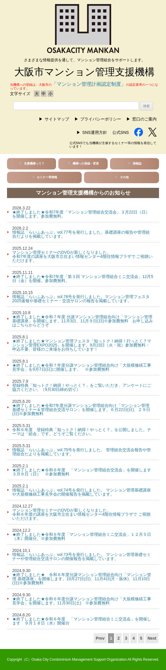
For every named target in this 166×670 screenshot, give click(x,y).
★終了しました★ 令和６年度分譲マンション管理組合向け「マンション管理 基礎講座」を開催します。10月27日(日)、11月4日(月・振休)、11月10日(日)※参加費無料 (81, 578)
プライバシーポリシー (100, 119)
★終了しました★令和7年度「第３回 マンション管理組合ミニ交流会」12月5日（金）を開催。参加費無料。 (82, 278)
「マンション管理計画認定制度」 (89, 84)
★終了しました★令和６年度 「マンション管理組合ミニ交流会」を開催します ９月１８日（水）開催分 (81, 621)
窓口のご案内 (144, 119)
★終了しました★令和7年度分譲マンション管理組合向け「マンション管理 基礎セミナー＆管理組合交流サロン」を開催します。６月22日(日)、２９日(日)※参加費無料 (81, 409)
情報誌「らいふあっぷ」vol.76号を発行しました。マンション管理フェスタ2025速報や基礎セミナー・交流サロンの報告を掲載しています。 (81, 298)
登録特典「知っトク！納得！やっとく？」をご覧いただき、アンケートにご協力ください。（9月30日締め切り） (81, 387)
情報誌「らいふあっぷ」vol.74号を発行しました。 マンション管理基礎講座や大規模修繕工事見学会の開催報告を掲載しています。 (81, 492)
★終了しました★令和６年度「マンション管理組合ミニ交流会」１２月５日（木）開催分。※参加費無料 (81, 536)
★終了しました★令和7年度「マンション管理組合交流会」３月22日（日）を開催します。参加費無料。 (81, 214)
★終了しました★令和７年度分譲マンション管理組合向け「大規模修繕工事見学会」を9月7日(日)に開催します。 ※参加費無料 (81, 367)
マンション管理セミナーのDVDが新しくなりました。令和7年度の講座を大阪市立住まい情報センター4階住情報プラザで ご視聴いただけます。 (82, 256)
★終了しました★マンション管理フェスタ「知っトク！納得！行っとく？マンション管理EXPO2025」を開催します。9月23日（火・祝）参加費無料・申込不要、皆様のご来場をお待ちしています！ (81, 345)
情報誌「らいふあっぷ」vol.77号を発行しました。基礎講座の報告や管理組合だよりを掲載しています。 (81, 234)
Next (152, 638)
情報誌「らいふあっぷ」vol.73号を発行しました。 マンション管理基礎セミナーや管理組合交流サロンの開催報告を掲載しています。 (81, 556)
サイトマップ (57, 119)
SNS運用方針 (94, 132)
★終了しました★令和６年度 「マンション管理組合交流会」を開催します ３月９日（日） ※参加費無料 (83, 472)
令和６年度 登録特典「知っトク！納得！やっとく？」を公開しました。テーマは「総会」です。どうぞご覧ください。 (81, 431)
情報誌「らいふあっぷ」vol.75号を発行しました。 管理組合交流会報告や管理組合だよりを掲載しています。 (81, 451)
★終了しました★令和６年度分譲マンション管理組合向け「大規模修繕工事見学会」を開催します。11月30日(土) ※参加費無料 (81, 600)
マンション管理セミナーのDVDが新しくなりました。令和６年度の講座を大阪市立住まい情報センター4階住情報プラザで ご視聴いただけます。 (81, 514)
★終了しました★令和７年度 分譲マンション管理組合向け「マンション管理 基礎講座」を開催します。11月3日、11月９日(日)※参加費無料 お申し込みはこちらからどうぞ (82, 320)
